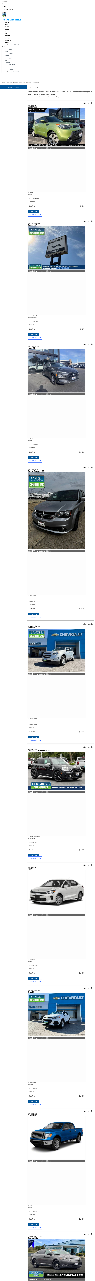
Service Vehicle (7, 911)
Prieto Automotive (12, 20)
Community (16, 45)
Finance (12, 65)
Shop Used (9, 55)
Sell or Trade (7, 34)
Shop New (9, 50)
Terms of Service (47, 616)
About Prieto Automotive (10, 814)
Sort (37, 87)
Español (4, 1)
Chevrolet (28, 83)
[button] (6, 47)
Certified (16, 83)
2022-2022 (22, 83)
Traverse (34, 83)
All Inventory (9, 83)
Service (12, 67)
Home (3, 83)
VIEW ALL (6, 1094)
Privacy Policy (36, 616)
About (7, 42)
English (4, 6)
